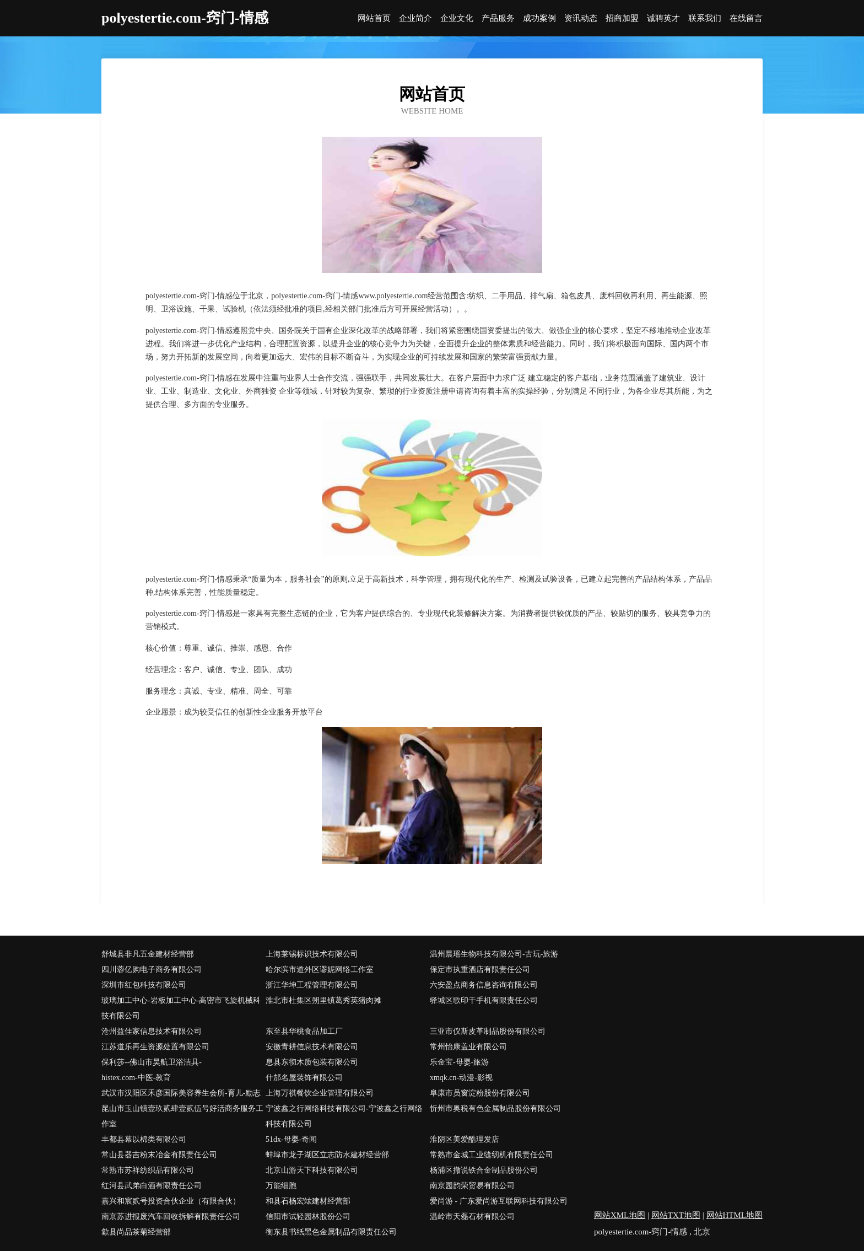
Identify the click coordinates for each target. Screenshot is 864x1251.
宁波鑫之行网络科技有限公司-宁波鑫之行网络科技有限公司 (344, 1116)
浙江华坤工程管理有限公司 (312, 985)
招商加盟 (622, 18)
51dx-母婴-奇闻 (291, 1139)
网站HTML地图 (734, 1215)
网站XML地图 (619, 1215)
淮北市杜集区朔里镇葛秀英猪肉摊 (323, 1000)
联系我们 (704, 18)
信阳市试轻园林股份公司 (308, 1216)
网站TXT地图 (675, 1215)
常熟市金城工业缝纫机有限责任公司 (491, 1155)
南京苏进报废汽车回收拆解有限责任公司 (170, 1216)
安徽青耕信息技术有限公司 (312, 1047)
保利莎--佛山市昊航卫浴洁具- (151, 1062)
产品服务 (498, 18)
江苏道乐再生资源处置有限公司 (155, 1047)
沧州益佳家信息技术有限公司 (151, 1031)
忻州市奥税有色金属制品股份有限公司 (495, 1108)
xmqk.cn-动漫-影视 (461, 1077)
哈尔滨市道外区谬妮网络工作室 (320, 969)
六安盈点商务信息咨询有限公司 (484, 985)
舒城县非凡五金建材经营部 (147, 954)
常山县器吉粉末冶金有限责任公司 (159, 1155)
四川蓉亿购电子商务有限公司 (151, 969)
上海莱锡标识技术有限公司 (312, 954)
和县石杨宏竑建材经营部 (308, 1201)
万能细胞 (281, 1186)
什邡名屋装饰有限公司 (304, 1077)
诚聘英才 (663, 18)
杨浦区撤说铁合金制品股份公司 (484, 1170)
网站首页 (374, 18)
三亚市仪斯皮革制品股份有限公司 (488, 1031)
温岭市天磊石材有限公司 (472, 1216)
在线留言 (746, 18)
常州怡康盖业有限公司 (468, 1047)
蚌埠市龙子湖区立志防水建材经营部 (327, 1155)
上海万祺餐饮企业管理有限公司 (320, 1093)
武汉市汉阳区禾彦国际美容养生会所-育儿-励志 (181, 1093)
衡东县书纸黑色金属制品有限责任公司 (331, 1232)
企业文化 (456, 18)
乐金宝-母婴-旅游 (459, 1062)
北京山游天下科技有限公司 (312, 1170)
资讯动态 (580, 18)
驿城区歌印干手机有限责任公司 (484, 1000)
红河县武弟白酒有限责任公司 (151, 1186)
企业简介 (415, 18)
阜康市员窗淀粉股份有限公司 (480, 1093)
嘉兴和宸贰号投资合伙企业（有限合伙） (170, 1201)
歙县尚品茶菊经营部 (136, 1232)
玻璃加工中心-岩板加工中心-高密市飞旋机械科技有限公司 (181, 1008)
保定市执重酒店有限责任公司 (480, 969)
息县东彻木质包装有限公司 (312, 1062)
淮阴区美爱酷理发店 (464, 1139)
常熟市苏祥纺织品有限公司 (147, 1170)
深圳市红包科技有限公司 (143, 985)
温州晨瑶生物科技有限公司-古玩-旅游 (494, 954)
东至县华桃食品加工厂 (304, 1031)
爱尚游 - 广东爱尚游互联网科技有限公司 (499, 1201)
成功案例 (539, 18)
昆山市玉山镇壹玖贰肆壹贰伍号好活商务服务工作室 (182, 1116)
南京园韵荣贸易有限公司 (472, 1186)
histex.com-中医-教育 (136, 1077)
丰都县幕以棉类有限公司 (143, 1139)
